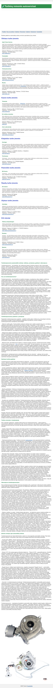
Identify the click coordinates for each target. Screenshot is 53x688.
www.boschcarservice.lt (8, 214)
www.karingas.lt (6, 153)
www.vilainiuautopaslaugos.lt (9, 230)
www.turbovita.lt (6, 111)
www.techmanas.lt (6, 164)
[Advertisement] (26, 20)
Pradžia (4, 31)
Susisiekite (39, 31)
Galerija (28, 31)
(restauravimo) (29, 440)
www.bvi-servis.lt (6, 179)
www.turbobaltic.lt (6, 66)
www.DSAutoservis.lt (7, 196)
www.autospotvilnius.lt (7, 244)
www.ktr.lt (4, 124)
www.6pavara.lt (6, 257)
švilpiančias (22, 103)
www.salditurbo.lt (6, 53)
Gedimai (17, 31)
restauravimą (23, 86)
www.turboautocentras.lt (8, 80)
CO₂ (16, 344)
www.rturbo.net (5, 94)
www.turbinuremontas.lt (8, 134)
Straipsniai (33, 31)
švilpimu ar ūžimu (28, 370)
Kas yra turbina (10, 31)
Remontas (22, 31)
